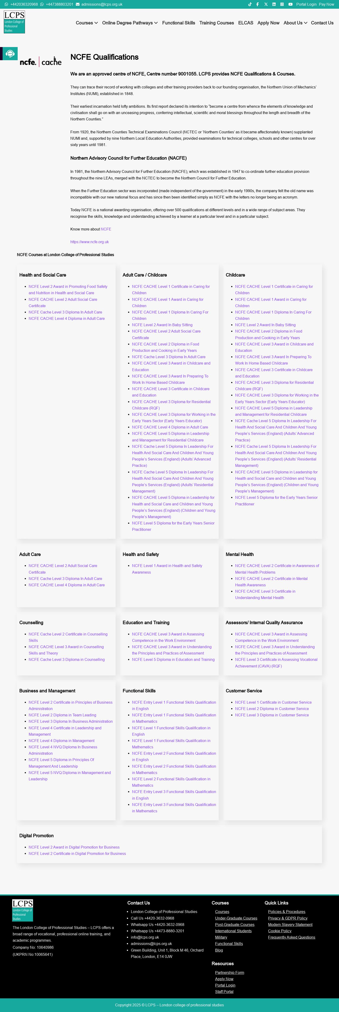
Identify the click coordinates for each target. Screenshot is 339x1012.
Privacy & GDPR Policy (287, 918)
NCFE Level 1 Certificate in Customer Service (273, 702)
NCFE (106, 229)
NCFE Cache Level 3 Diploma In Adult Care (65, 312)
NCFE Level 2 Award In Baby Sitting (162, 325)
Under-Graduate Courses (236, 918)
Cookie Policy (279, 931)
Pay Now (326, 4)
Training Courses (216, 22)
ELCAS (245, 22)
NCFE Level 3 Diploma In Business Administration (71, 721)
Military (221, 937)
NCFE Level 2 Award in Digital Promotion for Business (74, 847)
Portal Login (306, 4)
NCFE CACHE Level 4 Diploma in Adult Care (67, 318)
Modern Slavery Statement (290, 924)
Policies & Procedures (286, 911)
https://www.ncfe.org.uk (89, 242)
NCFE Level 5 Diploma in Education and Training (173, 659)
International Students (233, 931)
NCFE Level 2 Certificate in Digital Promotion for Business (77, 853)
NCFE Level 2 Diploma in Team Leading (62, 715)
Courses (87, 22)
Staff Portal (224, 991)
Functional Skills (178, 22)
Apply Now (268, 22)
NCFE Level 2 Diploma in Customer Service (272, 708)
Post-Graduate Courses (234, 924)
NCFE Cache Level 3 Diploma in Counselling (67, 659)
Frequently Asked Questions (291, 937)
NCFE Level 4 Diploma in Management (61, 740)
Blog (219, 950)
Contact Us (322, 22)
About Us (296, 22)
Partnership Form (229, 972)
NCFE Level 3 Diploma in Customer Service (272, 715)
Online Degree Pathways (130, 22)
